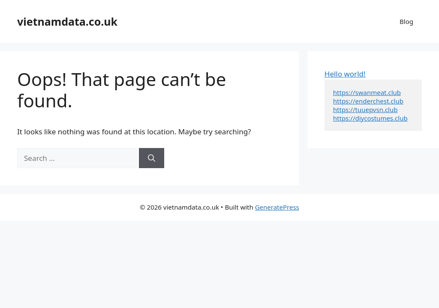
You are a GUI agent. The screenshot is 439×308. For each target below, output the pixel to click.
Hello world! (345, 74)
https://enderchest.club (368, 101)
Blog (406, 21)
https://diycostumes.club (370, 118)
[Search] (151, 158)
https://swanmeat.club (367, 92)
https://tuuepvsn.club (365, 109)
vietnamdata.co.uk (67, 21)
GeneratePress (277, 207)
